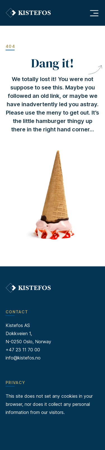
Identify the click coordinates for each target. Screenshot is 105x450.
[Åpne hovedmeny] (94, 13)
